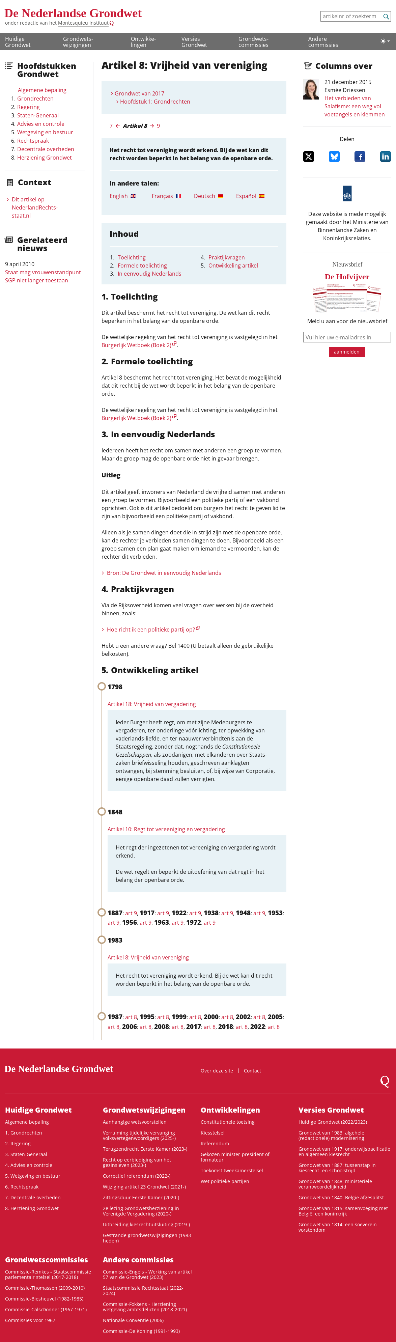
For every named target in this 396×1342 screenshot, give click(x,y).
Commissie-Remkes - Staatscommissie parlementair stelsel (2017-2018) (48, 1274)
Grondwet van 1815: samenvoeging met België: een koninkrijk (343, 1211)
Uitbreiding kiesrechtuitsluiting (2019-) (146, 1224)
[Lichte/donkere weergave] (385, 41)
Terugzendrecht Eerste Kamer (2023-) (145, 1149)
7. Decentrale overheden (33, 1197)
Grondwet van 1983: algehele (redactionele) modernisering (331, 1135)
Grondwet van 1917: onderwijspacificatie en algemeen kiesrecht (344, 1151)
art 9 (131, 913)
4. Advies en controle (28, 1165)
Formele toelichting (142, 265)
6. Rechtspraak (21, 1186)
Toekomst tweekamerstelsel (232, 1170)
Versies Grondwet (194, 42)
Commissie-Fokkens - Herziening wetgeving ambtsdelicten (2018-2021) (145, 1307)
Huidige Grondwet (18, 42)
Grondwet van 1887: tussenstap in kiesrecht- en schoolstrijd (337, 1168)
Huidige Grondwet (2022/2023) (333, 1122)
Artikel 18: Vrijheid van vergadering (152, 704)
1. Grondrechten (23, 1132)
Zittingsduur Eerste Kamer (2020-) (141, 1197)
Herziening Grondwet (44, 157)
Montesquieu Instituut (83, 23)
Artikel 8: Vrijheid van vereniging (148, 957)
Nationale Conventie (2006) (133, 1320)
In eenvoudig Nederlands (149, 273)
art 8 (131, 1017)
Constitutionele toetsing (228, 1122)
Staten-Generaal (38, 115)
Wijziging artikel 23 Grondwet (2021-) (144, 1186)
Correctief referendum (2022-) (136, 1176)
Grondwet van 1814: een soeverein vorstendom (338, 1227)
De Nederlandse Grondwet (73, 13)
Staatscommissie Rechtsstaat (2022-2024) (143, 1290)
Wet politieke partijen (225, 1181)
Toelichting (132, 257)
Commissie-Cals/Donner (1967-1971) (46, 1309)
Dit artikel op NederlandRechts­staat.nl (35, 207)
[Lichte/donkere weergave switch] (385, 41)
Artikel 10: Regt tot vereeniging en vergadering (166, 829)
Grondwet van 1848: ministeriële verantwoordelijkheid (335, 1184)
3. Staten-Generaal (26, 1154)
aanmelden (347, 351)
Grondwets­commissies (253, 42)
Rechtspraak (33, 140)
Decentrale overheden (45, 149)
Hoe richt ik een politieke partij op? (151, 629)
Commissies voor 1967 (30, 1320)
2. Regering (18, 1143)
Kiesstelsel (213, 1132)
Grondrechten (35, 98)
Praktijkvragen (226, 257)
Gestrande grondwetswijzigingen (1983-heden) (148, 1238)
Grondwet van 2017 (139, 93)
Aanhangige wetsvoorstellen (135, 1122)
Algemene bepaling (42, 90)
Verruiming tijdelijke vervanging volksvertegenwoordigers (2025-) (139, 1135)
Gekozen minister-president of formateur (235, 1157)
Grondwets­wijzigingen (78, 42)
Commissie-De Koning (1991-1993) (141, 1331)
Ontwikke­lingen (143, 42)
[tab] (131, 196)
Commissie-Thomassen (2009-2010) (45, 1288)
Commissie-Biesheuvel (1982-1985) (44, 1298)
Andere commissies (323, 42)
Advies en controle (40, 124)
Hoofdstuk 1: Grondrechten (155, 101)
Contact (252, 1070)
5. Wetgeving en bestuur (32, 1176)
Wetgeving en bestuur (45, 132)
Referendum (215, 1143)
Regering (28, 107)
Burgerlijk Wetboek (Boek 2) (136, 345)
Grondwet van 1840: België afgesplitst (341, 1197)
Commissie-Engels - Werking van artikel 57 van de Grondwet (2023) (147, 1274)
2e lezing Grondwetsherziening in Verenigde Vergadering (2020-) (141, 1211)
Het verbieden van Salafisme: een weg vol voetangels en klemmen (354, 106)
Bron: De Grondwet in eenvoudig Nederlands (164, 573)
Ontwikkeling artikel (233, 265)
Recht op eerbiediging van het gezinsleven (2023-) (137, 1162)
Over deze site (217, 1070)
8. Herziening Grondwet (32, 1208)
